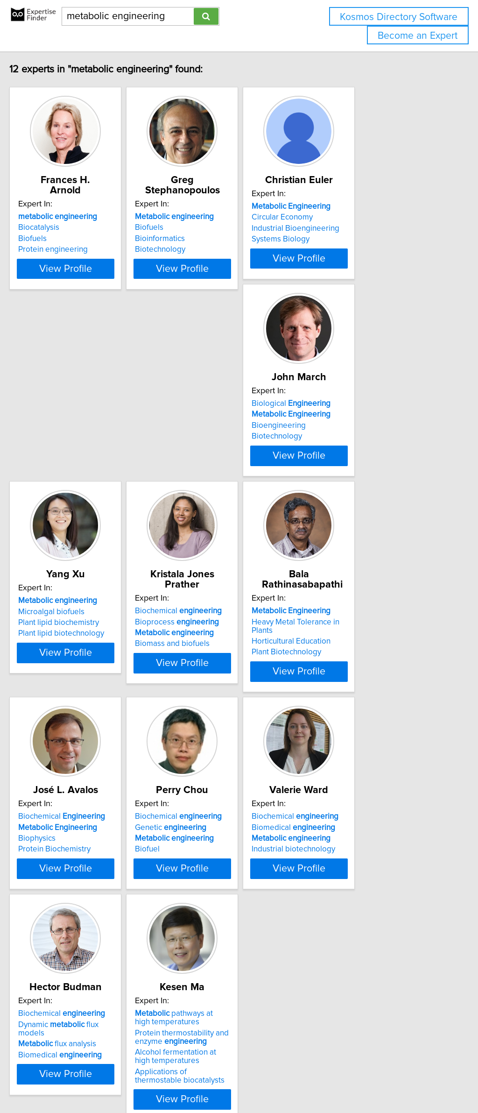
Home (295, 1079)
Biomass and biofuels (355, 490)
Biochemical (361, 458)
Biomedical (79, 950)
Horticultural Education (77, 720)
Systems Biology (347, 249)
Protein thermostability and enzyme (365, 963)
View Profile (96, 302)
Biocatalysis (58, 227)
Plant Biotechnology (72, 731)
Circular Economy (348, 227)
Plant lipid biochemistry (218, 479)
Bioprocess (360, 468)
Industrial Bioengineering (362, 238)
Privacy (320, 1079)
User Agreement (362, 1079)
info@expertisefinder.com (243, 1079)
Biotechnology (203, 249)
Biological (77, 458)
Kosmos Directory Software (398, 17)
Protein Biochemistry (214, 731)
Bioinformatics (203, 238)
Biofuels (52, 238)
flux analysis (217, 961)
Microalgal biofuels (211, 468)
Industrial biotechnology (79, 972)
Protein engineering (72, 249)
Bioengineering (65, 479)
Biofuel (330, 731)
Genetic (353, 709)
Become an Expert (417, 36)
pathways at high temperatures (365, 944)
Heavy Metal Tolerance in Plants (93, 709)
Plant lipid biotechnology (221, 490)
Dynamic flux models (232, 950)
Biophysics (196, 720)
